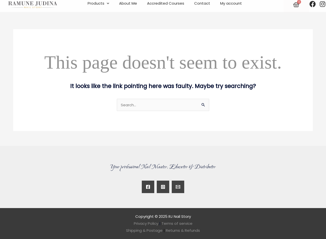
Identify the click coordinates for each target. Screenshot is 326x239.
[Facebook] (148, 187)
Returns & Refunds (183, 230)
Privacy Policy (146, 223)
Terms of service (177, 223)
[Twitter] (178, 187)
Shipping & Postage (146, 230)
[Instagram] (163, 187)
